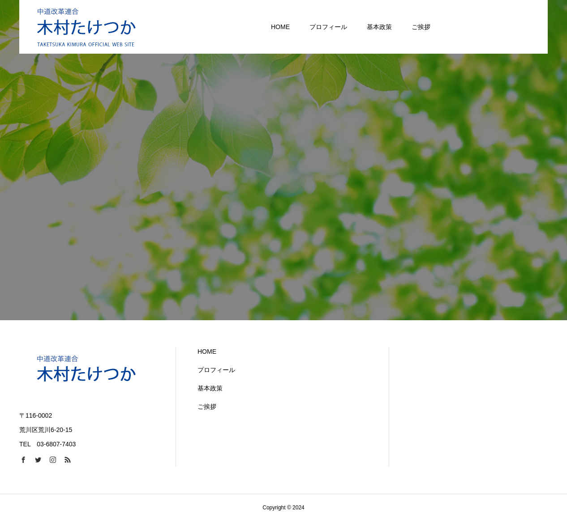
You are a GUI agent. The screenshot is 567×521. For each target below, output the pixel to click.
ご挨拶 (207, 406)
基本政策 (210, 388)
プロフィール (216, 369)
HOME (207, 351)
